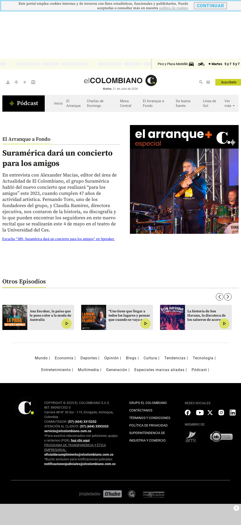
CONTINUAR (210, 5)
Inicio (58, 103)
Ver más (230, 103)
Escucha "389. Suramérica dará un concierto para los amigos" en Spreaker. (58, 239)
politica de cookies (173, 8)
